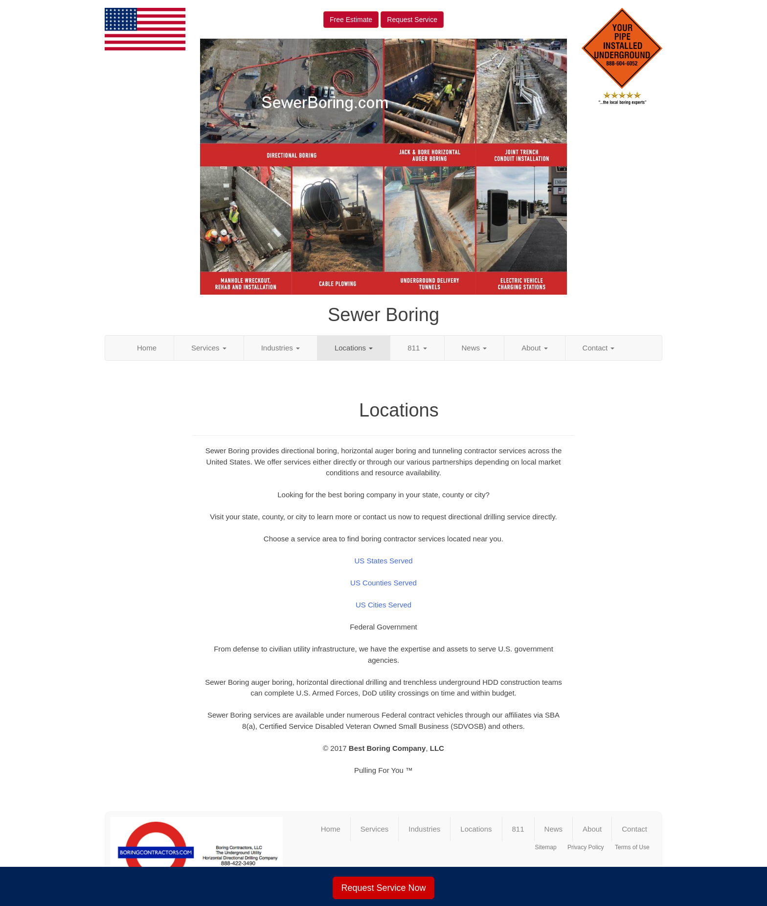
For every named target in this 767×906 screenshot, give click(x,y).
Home (147, 348)
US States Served (383, 561)
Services (208, 348)
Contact (599, 348)
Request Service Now (383, 888)
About (534, 348)
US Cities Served (383, 605)
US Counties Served (383, 583)
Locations (354, 348)
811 (417, 348)
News (474, 348)
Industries (280, 348)
